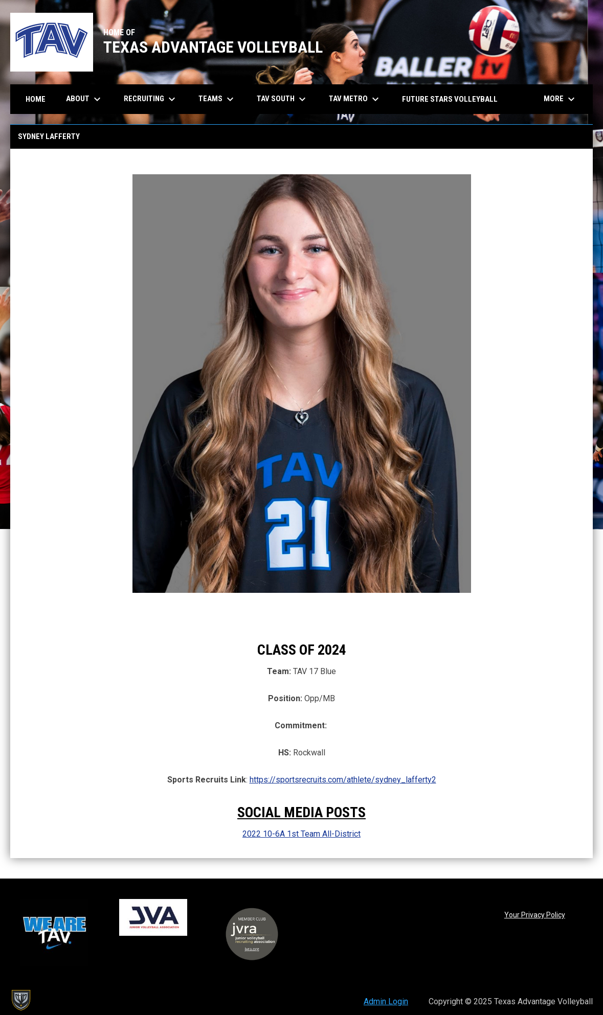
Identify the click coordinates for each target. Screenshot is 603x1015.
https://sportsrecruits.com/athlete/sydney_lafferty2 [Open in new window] (343, 780)
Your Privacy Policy (534, 915)
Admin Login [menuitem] (386, 1001)
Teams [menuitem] (217, 99)
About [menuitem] (84, 99)
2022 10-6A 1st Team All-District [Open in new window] (301, 834)
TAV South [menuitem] (282, 99)
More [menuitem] (560, 99)
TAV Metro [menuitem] (355, 99)
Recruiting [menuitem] (151, 99)
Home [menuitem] (36, 99)
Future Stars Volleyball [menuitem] (450, 99)
